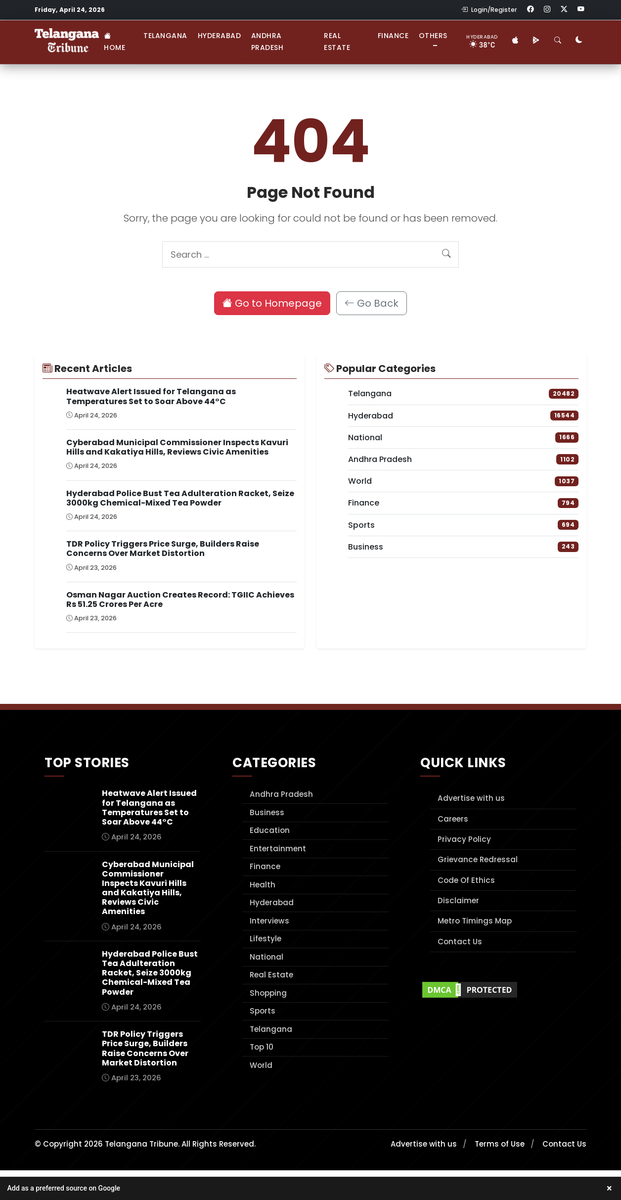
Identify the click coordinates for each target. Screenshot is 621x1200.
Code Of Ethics (466, 880)
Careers (453, 819)
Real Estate (337, 41)
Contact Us (460, 941)
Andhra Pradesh (267, 41)
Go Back (372, 303)
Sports (262, 1011)
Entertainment (278, 848)
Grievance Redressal (478, 859)
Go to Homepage (272, 303)
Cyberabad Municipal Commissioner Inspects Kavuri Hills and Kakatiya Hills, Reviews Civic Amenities (177, 447)
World (261, 1065)
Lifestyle (265, 938)
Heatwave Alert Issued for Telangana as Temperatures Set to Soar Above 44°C (151, 396)
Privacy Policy (464, 839)
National (266, 957)
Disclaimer (458, 900)
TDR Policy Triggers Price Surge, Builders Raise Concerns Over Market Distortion (162, 548)
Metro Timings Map (475, 921)
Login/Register (489, 9)
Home (114, 41)
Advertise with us (471, 798)
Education (270, 830)
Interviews (269, 921)
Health (262, 884)
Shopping (268, 993)
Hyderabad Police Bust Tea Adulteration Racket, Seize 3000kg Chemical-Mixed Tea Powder (180, 498)
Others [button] (433, 36)
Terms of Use (500, 1144)
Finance (393, 36)
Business (267, 812)
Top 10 (261, 1047)
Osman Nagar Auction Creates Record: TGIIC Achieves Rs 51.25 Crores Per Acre (180, 599)
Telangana (165, 36)
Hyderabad (219, 36)
